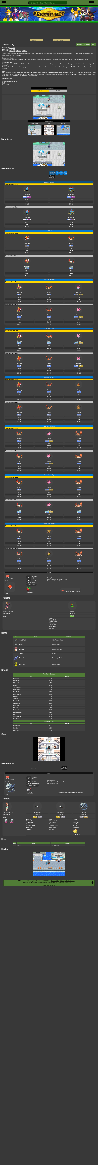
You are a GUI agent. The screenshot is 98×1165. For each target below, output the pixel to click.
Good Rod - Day (49, 328)
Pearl (21, 644)
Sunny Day (52, 624)
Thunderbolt (30, 821)
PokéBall (16, 678)
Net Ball (15, 728)
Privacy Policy (55, 881)
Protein (21, 649)
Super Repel (17, 716)
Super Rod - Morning (49, 426)
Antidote (15, 698)
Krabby (78, 591)
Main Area (34, 123)
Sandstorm (76, 822)
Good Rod (61, 173)
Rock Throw (76, 824)
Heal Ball (16, 730)
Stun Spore (52, 623)
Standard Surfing (52, 173)
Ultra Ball (16, 683)
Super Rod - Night (49, 523)
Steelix (84, 812)
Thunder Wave (30, 825)
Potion (15, 685)
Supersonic (29, 822)
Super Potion (17, 687)
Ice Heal (15, 707)
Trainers (79, 44)
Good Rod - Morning (49, 279)
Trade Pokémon (52, 176)
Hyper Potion (17, 689)
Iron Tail (75, 825)
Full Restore (17, 694)
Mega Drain (52, 620)
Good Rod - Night (49, 377)
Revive (15, 696)
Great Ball (16, 680)
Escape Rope (17, 712)
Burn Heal (16, 705)
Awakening (16, 703)
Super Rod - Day (49, 475)
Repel (15, 714)
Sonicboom (29, 824)
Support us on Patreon (49, 885)
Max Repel (16, 719)
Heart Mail (16, 726)
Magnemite (37, 812)
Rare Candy (23, 658)
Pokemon (87, 44)
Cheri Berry (29, 591)
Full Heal (22, 664)
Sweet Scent (53, 621)
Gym (49, 123)
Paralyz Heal (17, 701)
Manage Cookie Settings (67, 881)
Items (93, 44)
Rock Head (35, 783)
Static (33, 582)
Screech (75, 821)
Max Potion (16, 692)
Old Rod (57, 173)
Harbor (63, 123)
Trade (49, 572)
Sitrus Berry (76, 833)
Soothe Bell (29, 792)
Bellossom (72, 611)
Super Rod (65, 173)
